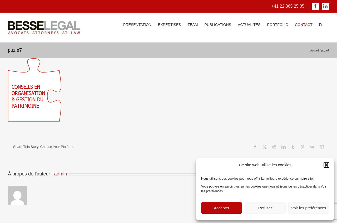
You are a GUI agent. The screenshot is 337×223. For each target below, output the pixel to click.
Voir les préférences (308, 208)
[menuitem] (321, 24)
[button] (326, 165)
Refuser (265, 208)
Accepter (221, 208)
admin (60, 174)
